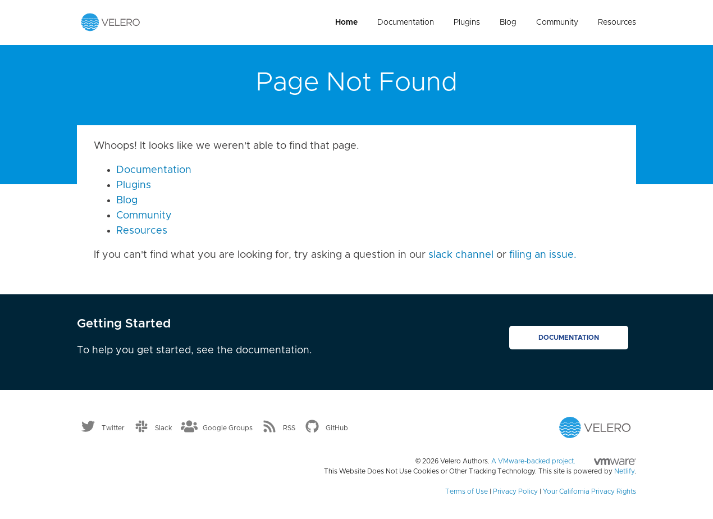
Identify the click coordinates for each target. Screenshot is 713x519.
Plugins (467, 22)
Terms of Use (466, 491)
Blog (508, 22)
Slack (163, 428)
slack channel (460, 255)
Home (346, 22)
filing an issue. (543, 255)
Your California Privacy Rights (589, 491)
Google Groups (228, 428)
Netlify (624, 471)
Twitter (113, 428)
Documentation (405, 22)
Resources (617, 22)
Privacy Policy (515, 491)
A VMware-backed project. (563, 461)
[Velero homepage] (110, 22)
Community (557, 22)
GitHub (337, 428)
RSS (289, 428)
